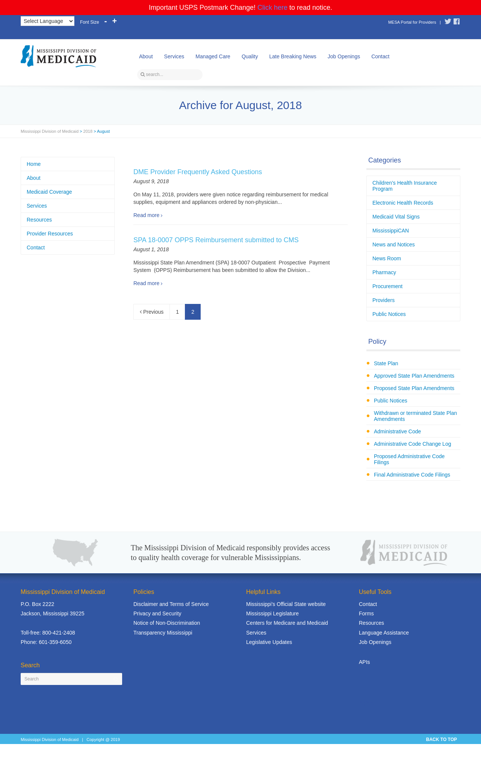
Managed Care (212, 56)
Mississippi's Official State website (286, 604)
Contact (380, 56)
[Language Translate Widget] (47, 21)
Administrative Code (397, 431)
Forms (366, 613)
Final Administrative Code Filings (412, 475)
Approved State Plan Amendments (414, 376)
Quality (250, 56)
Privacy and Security (157, 613)
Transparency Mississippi (162, 633)
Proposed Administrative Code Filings (409, 459)
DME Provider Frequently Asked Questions (197, 172)
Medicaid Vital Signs (396, 217)
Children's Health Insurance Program (404, 186)
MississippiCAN (390, 231)
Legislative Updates (269, 642)
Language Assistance (384, 633)
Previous (151, 312)
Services (174, 56)
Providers (383, 300)
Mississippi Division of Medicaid (50, 131)
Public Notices (389, 314)
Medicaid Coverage (49, 192)
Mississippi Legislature (272, 613)
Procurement (387, 286)
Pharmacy (384, 272)
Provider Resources (50, 234)
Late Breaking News (292, 56)
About (146, 56)
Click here (272, 7)
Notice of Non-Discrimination (166, 623)
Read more (146, 215)
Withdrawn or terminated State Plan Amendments (415, 416)
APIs (364, 662)
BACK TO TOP (441, 739)
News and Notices (393, 244)
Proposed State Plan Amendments (414, 388)
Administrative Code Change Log (412, 444)
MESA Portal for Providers (412, 22)
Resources (39, 220)
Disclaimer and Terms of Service (171, 604)
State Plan (386, 363)
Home (34, 164)
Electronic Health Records (402, 203)
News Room (386, 258)
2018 (87, 131)
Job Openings (344, 56)
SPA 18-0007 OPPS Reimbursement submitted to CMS (216, 240)
